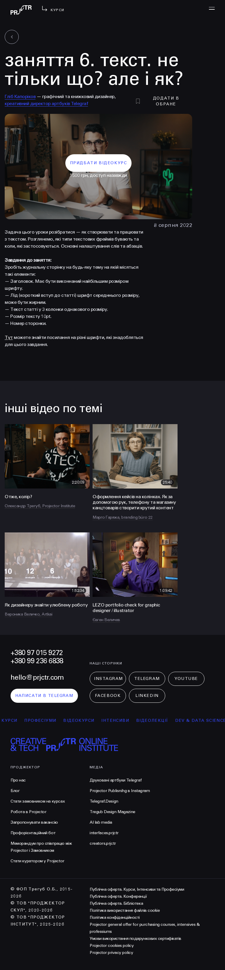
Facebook (108, 695)
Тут (9, 337)
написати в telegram (44, 695)
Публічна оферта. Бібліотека (116, 903)
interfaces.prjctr (104, 832)
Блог (15, 790)
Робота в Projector (28, 811)
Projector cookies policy (112, 945)
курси (13, 720)
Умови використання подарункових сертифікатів (135, 938)
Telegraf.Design (104, 801)
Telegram (147, 678)
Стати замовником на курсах (38, 801)
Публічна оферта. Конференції (118, 896)
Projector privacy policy (111, 952)
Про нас (18, 780)
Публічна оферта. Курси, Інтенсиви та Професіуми (137, 889)
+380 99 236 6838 (37, 661)
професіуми (44, 720)
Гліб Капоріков (20, 96)
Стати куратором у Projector (37, 860)
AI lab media (101, 822)
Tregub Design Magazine (112, 811)
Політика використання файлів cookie (125, 910)
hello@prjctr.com (37, 677)
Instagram (108, 678)
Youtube (186, 678)
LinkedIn (146, 695)
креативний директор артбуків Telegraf (46, 103)
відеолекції (156, 720)
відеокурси (82, 720)
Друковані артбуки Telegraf (116, 780)
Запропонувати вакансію (34, 822)
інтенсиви (119, 720)
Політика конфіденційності (115, 917)
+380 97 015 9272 (37, 653)
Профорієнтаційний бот (33, 832)
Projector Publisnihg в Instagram (120, 790)
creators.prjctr (103, 843)
